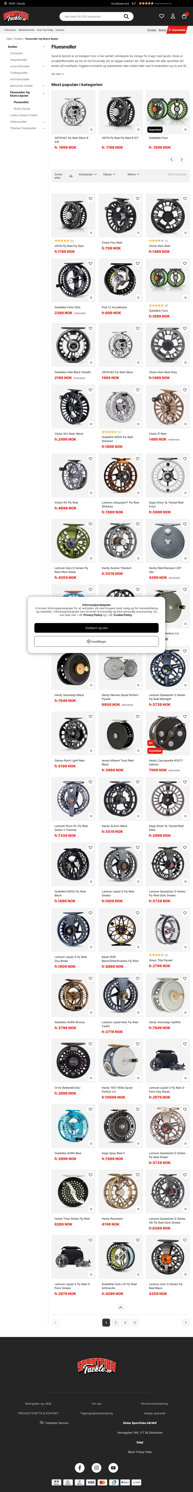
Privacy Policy (92, 615)
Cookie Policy (122, 615)
